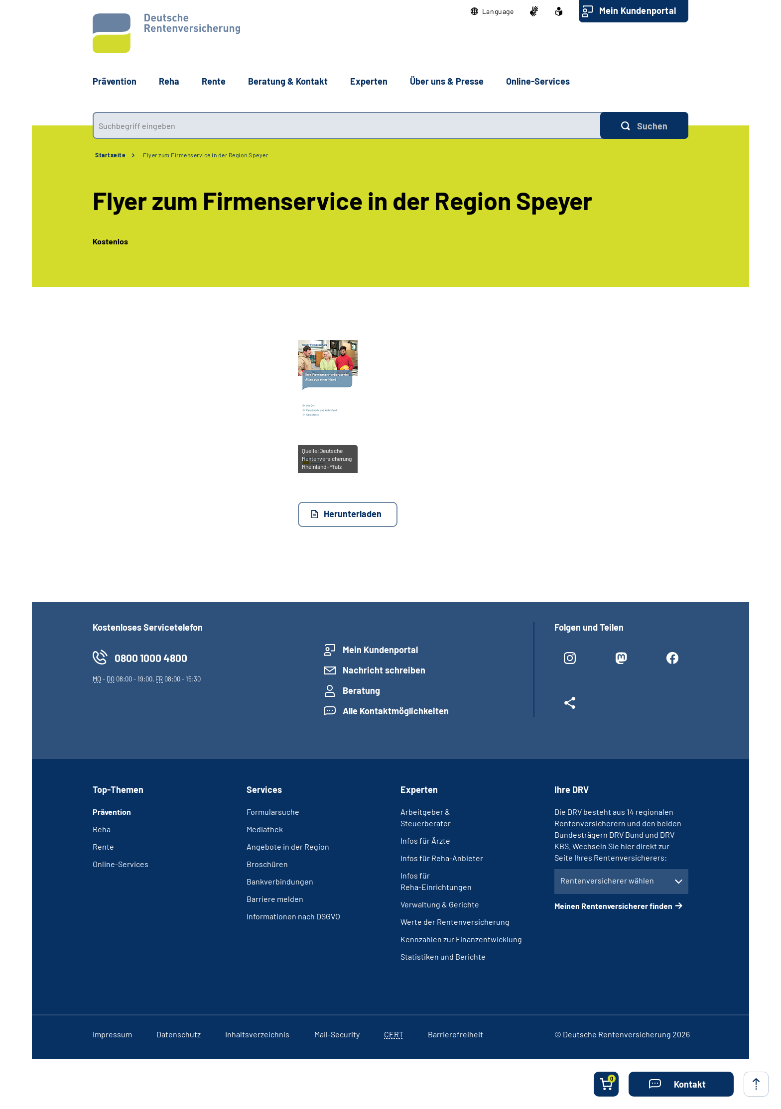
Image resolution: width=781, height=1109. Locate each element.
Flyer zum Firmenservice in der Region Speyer (205, 154)
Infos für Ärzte (425, 840)
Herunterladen (353, 513)
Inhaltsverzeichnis (257, 1034)
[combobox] (346, 125)
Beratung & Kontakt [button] (288, 81)
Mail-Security (337, 1034)
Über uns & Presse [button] (447, 81)
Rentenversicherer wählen (607, 880)
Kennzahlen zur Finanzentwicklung (461, 939)
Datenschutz (178, 1034)
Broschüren (267, 864)
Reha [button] (169, 81)
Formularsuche (273, 811)
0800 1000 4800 (151, 658)
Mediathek (265, 829)
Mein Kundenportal (637, 10)
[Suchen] (644, 125)
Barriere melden (275, 898)
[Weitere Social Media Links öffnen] (570, 706)
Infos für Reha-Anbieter (441, 858)
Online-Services (538, 81)
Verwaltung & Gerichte (439, 904)
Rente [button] (214, 81)
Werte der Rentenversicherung (455, 921)
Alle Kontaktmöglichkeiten (396, 710)
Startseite (110, 154)
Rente (103, 846)
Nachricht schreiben (384, 670)
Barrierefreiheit (455, 1034)
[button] (492, 11)
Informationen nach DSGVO (293, 916)
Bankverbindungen (280, 881)
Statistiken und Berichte (443, 956)
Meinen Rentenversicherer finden (613, 905)
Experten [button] (369, 81)
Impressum (112, 1034)
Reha (102, 829)
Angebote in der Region (288, 846)
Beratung (361, 690)
